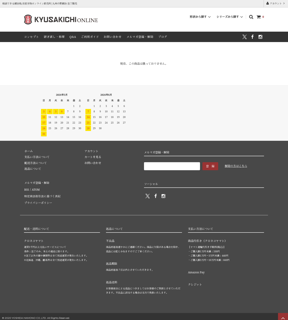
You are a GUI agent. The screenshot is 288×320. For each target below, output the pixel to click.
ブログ (162, 37)
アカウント (276, 3)
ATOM (35, 188)
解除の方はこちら (236, 166)
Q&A (72, 37)
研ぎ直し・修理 (54, 37)
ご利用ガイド (90, 37)
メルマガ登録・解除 (139, 37)
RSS (26, 188)
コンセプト (31, 37)
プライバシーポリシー (38, 200)
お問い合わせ (113, 37)
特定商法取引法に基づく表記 (42, 194)
